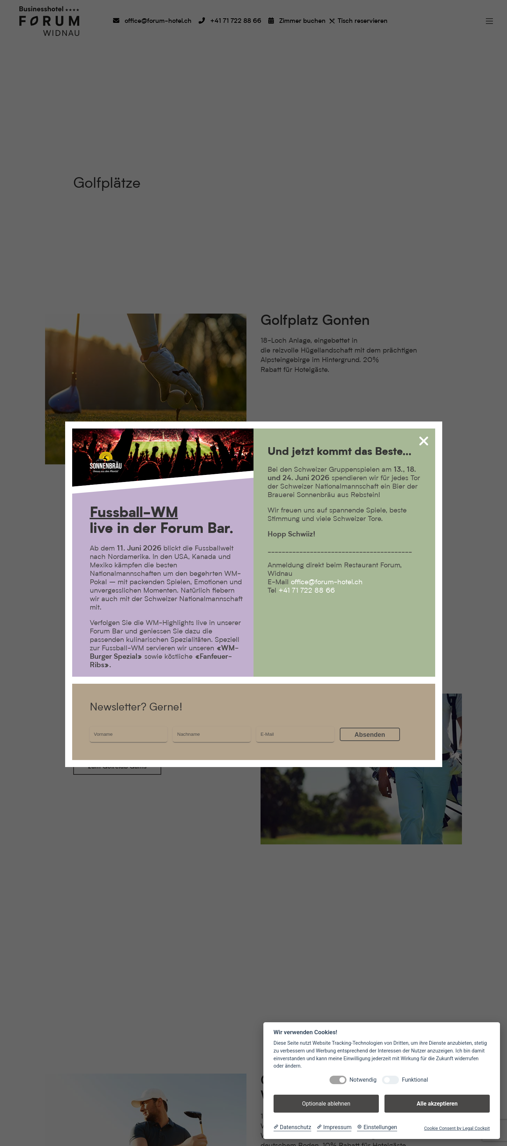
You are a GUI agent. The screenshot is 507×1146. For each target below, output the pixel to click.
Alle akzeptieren (437, 1103)
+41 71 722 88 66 (306, 590)
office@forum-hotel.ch (327, 582)
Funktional (415, 1079)
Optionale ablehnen (326, 1103)
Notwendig (362, 1079)
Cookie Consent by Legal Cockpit (457, 1128)
